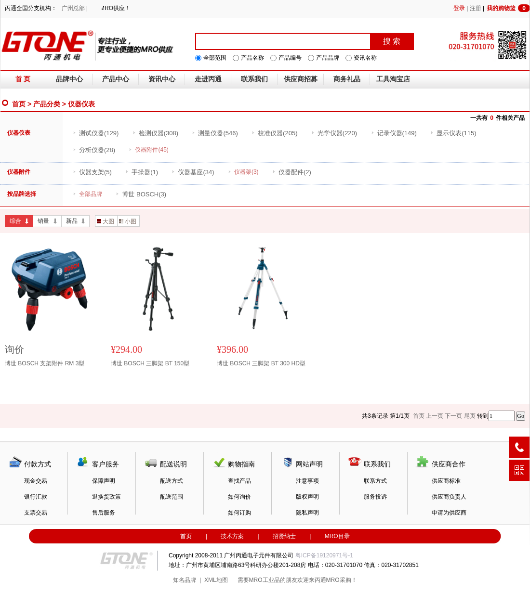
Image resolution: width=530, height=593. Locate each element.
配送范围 (171, 496)
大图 (105, 221)
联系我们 (254, 79)
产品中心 (115, 79)
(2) (291, 172)
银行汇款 (35, 496)
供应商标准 (446, 480)
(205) (274, 133)
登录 (459, 8)
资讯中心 (161, 79)
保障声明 (103, 480)
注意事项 (307, 480)
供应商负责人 (449, 496)
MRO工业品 (264, 580)
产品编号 (290, 57)
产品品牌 (327, 57)
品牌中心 (69, 79)
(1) (141, 172)
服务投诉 (375, 496)
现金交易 (35, 480)
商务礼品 (346, 79)
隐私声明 (307, 512)
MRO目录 (337, 536)
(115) (453, 133)
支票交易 (35, 512)
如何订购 (239, 512)
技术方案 (232, 536)
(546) (215, 133)
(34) (193, 172)
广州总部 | (74, 8)
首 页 (23, 79)
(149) (394, 133)
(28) (94, 150)
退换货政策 (106, 496)
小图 (127, 221)
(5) (92, 172)
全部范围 (214, 57)
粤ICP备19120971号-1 (324, 555)
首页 (19, 104)
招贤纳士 (284, 536)
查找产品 (239, 480)
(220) (334, 133)
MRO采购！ (341, 580)
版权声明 (307, 496)
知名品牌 (184, 580)
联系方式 (375, 480)
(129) (96, 133)
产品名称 (252, 57)
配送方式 (171, 480)
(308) (155, 133)
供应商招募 (301, 79)
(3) (141, 194)
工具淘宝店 (393, 79)
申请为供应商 (449, 512)
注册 (475, 8)
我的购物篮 (508, 8)
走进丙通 (208, 79)
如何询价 (239, 496)
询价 (14, 349)
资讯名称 (365, 57)
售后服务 (103, 512)
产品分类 (46, 104)
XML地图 (216, 580)
